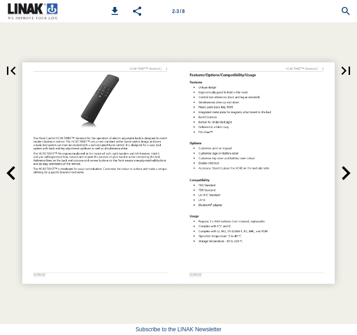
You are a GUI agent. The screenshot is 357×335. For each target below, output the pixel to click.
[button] (115, 11)
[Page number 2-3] (178, 11)
